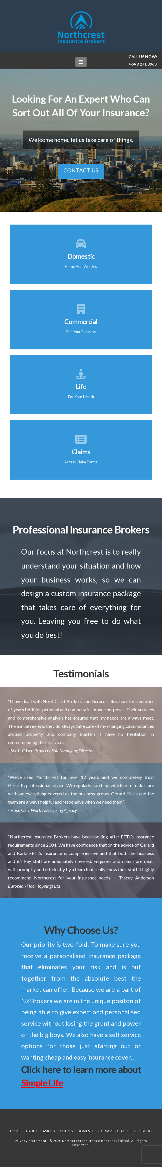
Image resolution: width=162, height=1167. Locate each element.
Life (133, 1131)
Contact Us (80, 170)
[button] (81, 62)
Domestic (86, 1131)
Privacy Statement (31, 1140)
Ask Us (49, 1131)
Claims (66, 1131)
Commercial (113, 1131)
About (31, 1131)
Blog (147, 1131)
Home (15, 1131)
